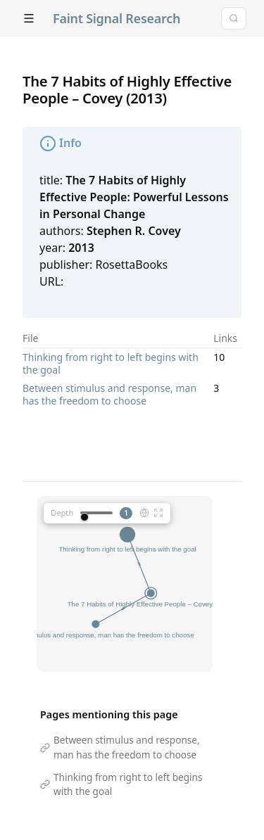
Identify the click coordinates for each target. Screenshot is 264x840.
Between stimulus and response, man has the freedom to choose (109, 394)
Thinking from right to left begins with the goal (111, 363)
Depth (62, 512)
